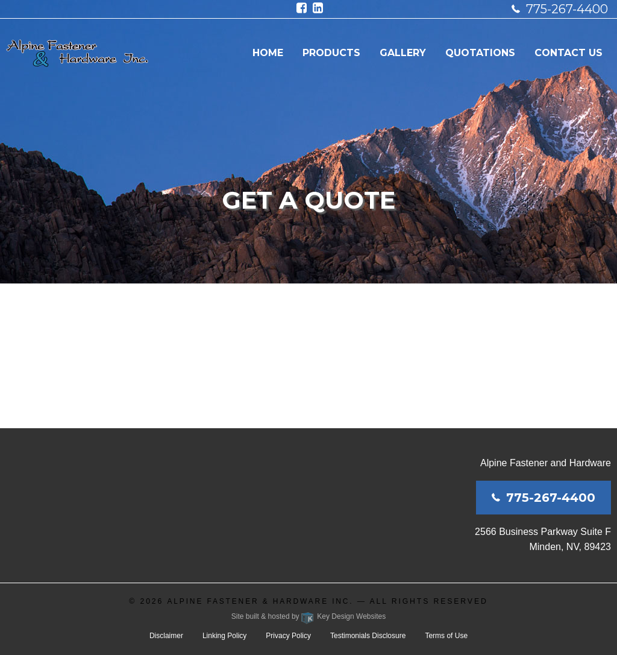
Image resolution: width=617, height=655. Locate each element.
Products (331, 53)
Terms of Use (446, 635)
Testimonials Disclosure (368, 635)
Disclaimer (166, 635)
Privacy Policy (288, 635)
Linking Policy (224, 635)
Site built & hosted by (308, 616)
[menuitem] (268, 53)
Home (267, 53)
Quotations (480, 53)
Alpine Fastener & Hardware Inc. (260, 601)
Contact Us (568, 53)
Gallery (403, 53)
